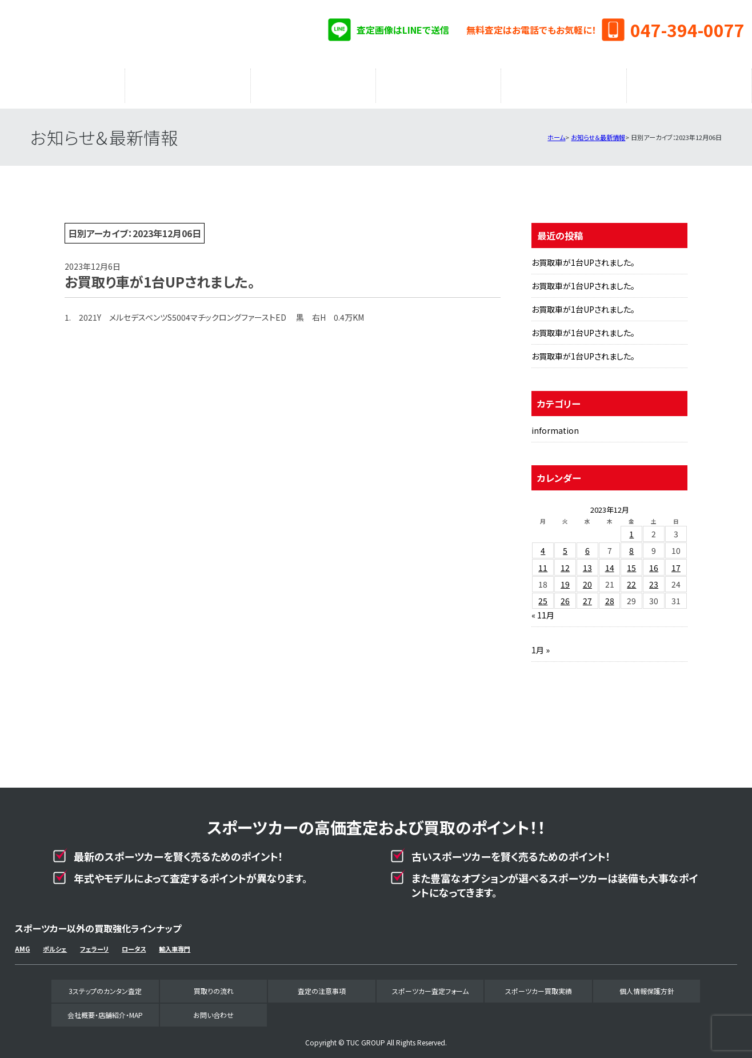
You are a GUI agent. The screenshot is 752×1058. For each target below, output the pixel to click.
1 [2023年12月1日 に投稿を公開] (631, 528)
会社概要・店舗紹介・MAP (689, 83)
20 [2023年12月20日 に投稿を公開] (587, 578)
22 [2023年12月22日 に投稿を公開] (631, 578)
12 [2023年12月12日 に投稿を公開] (565, 562)
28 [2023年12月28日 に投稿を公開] (609, 595)
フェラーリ (94, 943)
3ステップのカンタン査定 (62, 83)
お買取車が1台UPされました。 (583, 256)
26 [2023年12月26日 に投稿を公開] (565, 595)
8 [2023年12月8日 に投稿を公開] (631, 544)
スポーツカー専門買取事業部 (136, 34)
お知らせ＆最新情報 (598, 131)
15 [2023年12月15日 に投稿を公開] (631, 562)
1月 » (540, 644)
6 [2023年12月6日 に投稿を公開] (587, 544)
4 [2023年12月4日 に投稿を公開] (543, 544)
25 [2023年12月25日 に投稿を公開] (542, 595)
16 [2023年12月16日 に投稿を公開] (653, 562)
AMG (22, 943)
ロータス (134, 943)
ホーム (556, 131)
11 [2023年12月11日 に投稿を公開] (542, 562)
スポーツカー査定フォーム (438, 83)
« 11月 (542, 609)
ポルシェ (55, 943)
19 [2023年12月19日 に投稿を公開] (565, 578)
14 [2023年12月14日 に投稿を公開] (609, 562)
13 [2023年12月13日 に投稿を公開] (587, 562)
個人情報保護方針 (646, 985)
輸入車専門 (174, 943)
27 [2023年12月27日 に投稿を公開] (587, 595)
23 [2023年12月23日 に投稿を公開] (653, 578)
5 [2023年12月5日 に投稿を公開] (565, 544)
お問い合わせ (213, 1009)
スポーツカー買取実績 (563, 83)
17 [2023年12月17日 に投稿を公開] (676, 562)
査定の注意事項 (313, 83)
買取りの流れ (187, 83)
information (555, 424)
